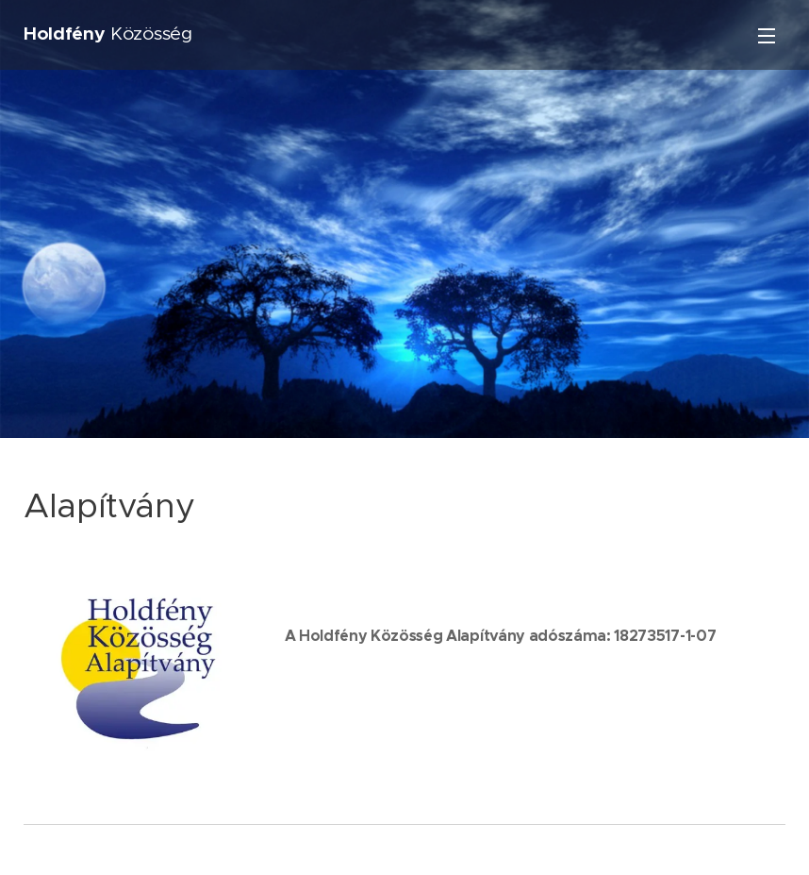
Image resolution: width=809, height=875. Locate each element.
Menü (766, 36)
